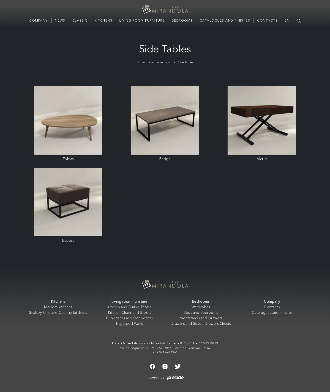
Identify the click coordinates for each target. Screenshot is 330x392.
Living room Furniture (142, 20)
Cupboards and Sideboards (129, 318)
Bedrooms (182, 20)
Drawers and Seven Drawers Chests (201, 324)
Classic (80, 20)
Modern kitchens (58, 307)
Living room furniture (161, 62)
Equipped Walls (129, 324)
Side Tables (185, 62)
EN (287, 20)
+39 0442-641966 (165, 352)
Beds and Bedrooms (200, 313)
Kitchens (103, 20)
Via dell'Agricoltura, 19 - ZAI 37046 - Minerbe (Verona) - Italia (165, 348)
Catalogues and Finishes (225, 20)
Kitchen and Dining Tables (129, 307)
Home (141, 62)
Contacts (267, 20)
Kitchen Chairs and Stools (129, 313)
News (60, 20)
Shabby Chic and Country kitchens (58, 313)
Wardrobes (200, 307)
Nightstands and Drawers (200, 318)
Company (38, 20)
